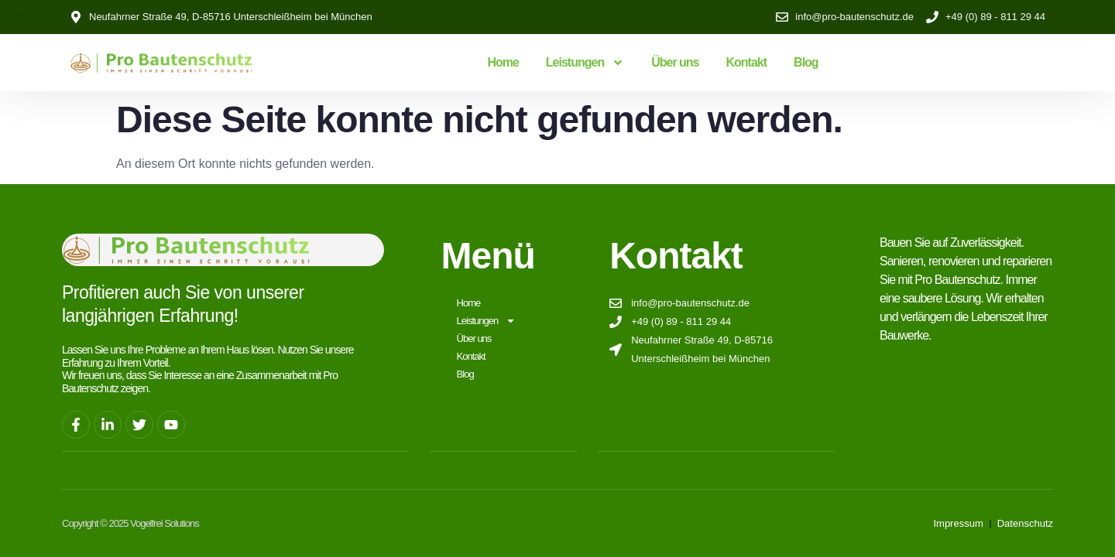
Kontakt (746, 62)
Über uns (674, 62)
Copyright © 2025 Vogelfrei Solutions (130, 522)
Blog (806, 62)
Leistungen (585, 63)
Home (502, 62)
